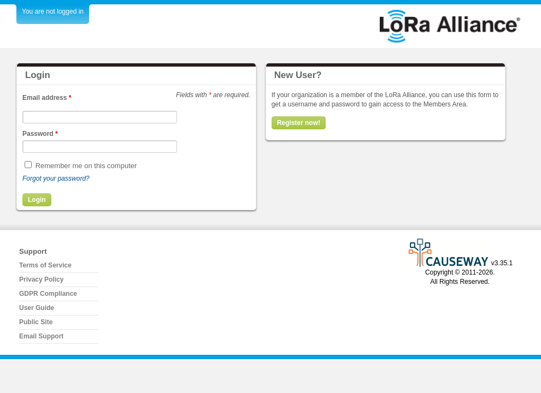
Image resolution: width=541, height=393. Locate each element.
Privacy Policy (41, 279)
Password (40, 134)
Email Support (41, 336)
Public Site (35, 322)
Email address (46, 98)
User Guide (36, 308)
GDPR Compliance (48, 293)
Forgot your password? (56, 178)
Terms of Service (45, 265)
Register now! (298, 123)
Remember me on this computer (86, 166)
